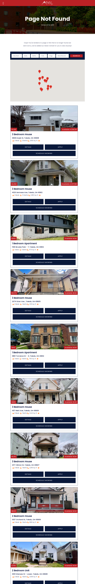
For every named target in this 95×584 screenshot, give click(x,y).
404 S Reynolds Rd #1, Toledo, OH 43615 (59, 522)
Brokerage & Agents (21, 528)
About (52, 453)
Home (43, 25)
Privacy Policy (55, 470)
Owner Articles (19, 521)
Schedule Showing (22, 162)
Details (17, 155)
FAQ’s (52, 467)
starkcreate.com (36, 571)
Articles (53, 460)
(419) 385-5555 (51, 527)
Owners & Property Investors (24, 531)
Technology (54, 456)
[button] (47, 79)
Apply (28, 155)
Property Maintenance (22, 535)
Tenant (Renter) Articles (23, 524)
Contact (53, 463)
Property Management (22, 538)
